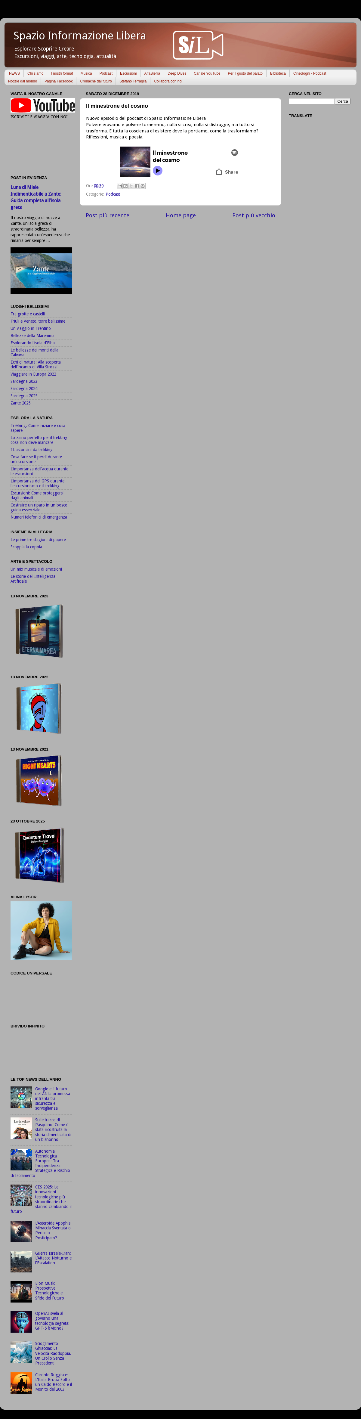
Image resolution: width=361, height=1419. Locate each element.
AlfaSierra (152, 73)
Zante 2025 (20, 403)
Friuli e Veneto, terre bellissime (38, 321)
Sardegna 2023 (24, 381)
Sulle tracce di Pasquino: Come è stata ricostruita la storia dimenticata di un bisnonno (53, 1129)
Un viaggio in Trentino (31, 328)
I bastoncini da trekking (32, 449)
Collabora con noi (168, 81)
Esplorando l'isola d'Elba (33, 342)
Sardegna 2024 (24, 388)
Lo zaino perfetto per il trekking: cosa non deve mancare (40, 440)
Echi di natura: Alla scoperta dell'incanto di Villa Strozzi (36, 364)
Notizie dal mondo (22, 81)
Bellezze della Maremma (32, 335)
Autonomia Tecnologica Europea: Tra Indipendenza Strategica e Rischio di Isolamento (40, 1163)
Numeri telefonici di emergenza (39, 517)
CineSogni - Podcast (309, 73)
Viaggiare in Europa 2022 (33, 374)
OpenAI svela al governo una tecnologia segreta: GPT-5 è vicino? (52, 1321)
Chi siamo (35, 73)
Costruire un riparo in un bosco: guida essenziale (40, 507)
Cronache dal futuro (96, 81)
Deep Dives (177, 73)
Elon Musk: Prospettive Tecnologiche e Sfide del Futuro (49, 1290)
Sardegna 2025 (24, 395)
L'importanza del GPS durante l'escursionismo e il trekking (37, 483)
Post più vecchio (253, 215)
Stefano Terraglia (133, 81)
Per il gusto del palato (245, 73)
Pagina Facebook (59, 81)
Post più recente (107, 215)
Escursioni (128, 73)
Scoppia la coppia (26, 546)
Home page (181, 215)
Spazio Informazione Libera (80, 35)
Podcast (106, 73)
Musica (86, 73)
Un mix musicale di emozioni (36, 569)
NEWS (14, 73)
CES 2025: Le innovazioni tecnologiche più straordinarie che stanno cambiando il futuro (41, 1199)
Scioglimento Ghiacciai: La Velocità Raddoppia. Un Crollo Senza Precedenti (53, 1353)
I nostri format (62, 73)
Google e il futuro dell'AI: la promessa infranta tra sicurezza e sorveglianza (52, 1098)
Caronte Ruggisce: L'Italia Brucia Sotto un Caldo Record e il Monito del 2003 (53, 1382)
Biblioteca (278, 73)
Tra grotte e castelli (28, 313)
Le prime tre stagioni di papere (38, 539)
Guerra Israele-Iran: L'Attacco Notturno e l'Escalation (53, 1258)
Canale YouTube (207, 73)
